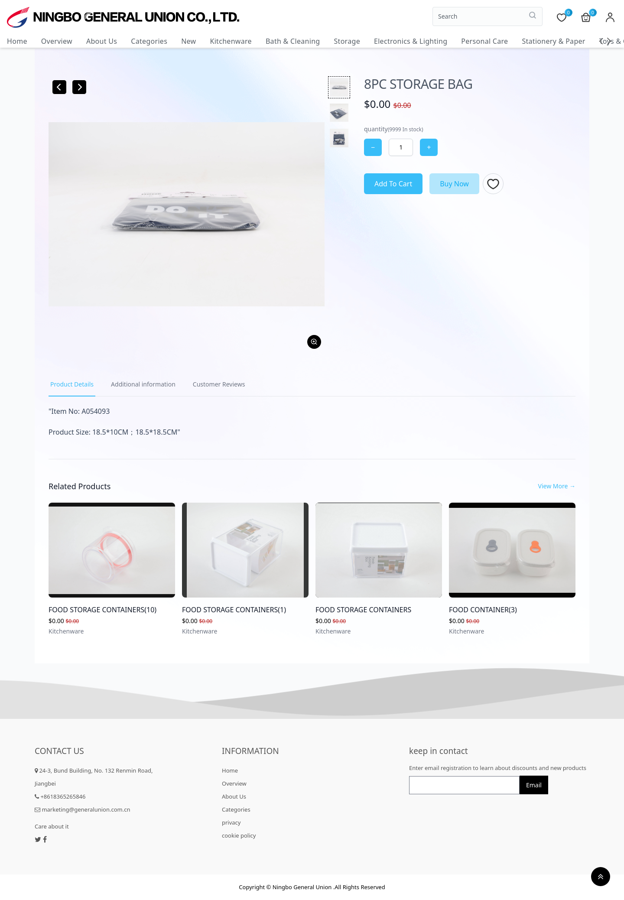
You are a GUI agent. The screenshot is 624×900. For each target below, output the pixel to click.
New (188, 41)
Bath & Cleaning (293, 41)
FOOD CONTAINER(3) (483, 609)
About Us (101, 41)
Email (534, 785)
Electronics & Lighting (410, 41)
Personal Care (484, 41)
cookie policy (239, 835)
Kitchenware (230, 41)
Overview (56, 41)
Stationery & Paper (553, 41)
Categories (149, 41)
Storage (347, 41)
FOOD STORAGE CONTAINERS (363, 609)
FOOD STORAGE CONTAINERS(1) (234, 609)
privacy (231, 822)
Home (17, 41)
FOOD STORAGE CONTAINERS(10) (102, 609)
